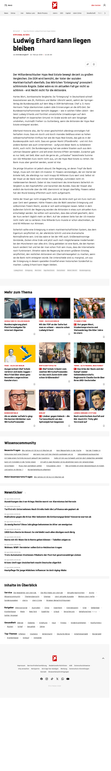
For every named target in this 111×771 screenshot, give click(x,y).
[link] (104, 5)
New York (33, 611)
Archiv (91, 593)
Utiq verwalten (23, 669)
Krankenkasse (10, 611)
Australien (36, 608)
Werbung (64, 669)
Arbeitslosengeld (81, 634)
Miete (22, 611)
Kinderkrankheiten (78, 623)
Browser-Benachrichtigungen (58, 600)
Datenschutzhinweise (82, 666)
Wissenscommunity (12, 596)
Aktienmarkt (47, 634)
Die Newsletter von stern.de (25, 593)
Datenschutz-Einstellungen (79, 669)
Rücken (10, 626)
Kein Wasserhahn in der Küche (68, 450)
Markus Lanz (30, 13)
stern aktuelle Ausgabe (64, 596)
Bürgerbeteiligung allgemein (39, 469)
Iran (22, 13)
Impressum (21, 666)
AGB (70, 666)
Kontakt (43, 672)
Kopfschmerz (96, 623)
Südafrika (45, 611)
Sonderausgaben (11, 600)
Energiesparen (72, 608)
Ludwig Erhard (18, 270)
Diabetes (31, 623)
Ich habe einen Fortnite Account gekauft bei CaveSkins (27, 458)
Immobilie (38, 638)
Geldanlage (95, 608)
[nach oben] (103, 658)
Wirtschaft (16, 31)
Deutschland (61, 270)
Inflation (21, 634)
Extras (13, 13)
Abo (96, 5)
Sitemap (47, 596)
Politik (100, 13)
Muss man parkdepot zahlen (30, 466)
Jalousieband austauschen (88, 454)
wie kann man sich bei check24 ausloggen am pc (53, 454)
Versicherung (69, 611)
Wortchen (38, 270)
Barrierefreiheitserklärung (37, 666)
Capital (68, 13)
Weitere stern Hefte (86, 596)
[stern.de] (54, 5)
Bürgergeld (96, 634)
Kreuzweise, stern (53, 466)
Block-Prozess (43, 13)
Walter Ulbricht (72, 270)
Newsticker (13, 492)
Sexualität (31, 626)
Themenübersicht (32, 596)
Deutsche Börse (63, 634)
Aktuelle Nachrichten (75, 593)
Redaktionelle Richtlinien (58, 666)
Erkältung (43, 623)
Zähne (42, 626)
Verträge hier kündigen (50, 669)
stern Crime (77, 13)
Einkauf (26, 638)
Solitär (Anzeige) (11, 615)
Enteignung (28, 270)
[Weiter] (105, 13)
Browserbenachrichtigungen (59, 672)
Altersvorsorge (21, 608)
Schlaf (20, 626)
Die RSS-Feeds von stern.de (52, 593)
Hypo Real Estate (49, 270)
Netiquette (35, 669)
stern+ (55, 13)
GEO (61, 13)
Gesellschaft (91, 13)
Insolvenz (34, 634)
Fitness (63, 623)
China (47, 608)
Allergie (20, 623)
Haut (54, 623)
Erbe (84, 608)
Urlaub (56, 611)
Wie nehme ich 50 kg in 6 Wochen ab (37, 450)
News (6, 13)
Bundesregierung (85, 270)
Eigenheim (58, 608)
